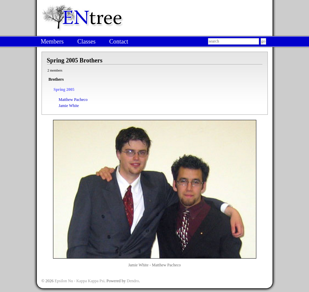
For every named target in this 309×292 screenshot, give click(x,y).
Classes (86, 41)
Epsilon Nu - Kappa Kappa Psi (80, 280)
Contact (118, 41)
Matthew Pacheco (73, 99)
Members (52, 41)
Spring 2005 (64, 89)
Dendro (133, 280)
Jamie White (69, 105)
